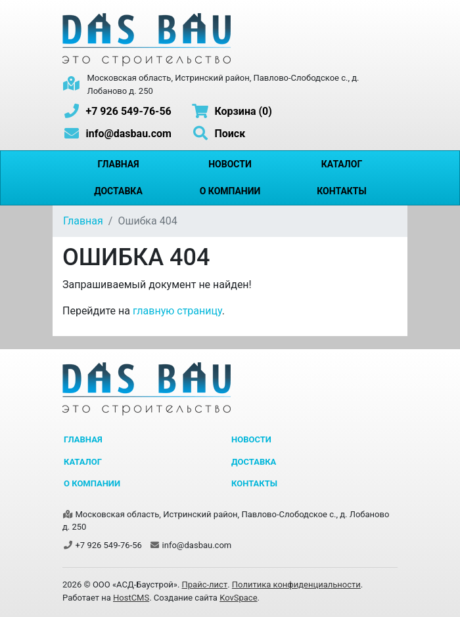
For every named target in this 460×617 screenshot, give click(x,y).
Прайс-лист (205, 584)
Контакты (341, 191)
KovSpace (238, 598)
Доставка (118, 191)
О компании (230, 191)
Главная (118, 164)
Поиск (218, 133)
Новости (230, 164)
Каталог (341, 164)
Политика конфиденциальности (296, 584)
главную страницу (177, 311)
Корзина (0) (231, 111)
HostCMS (131, 598)
